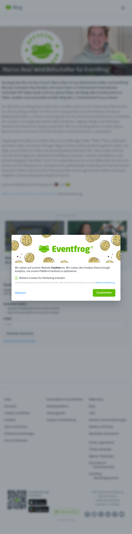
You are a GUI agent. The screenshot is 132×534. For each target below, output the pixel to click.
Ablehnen (20, 293)
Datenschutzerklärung (105, 282)
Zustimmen (104, 292)
